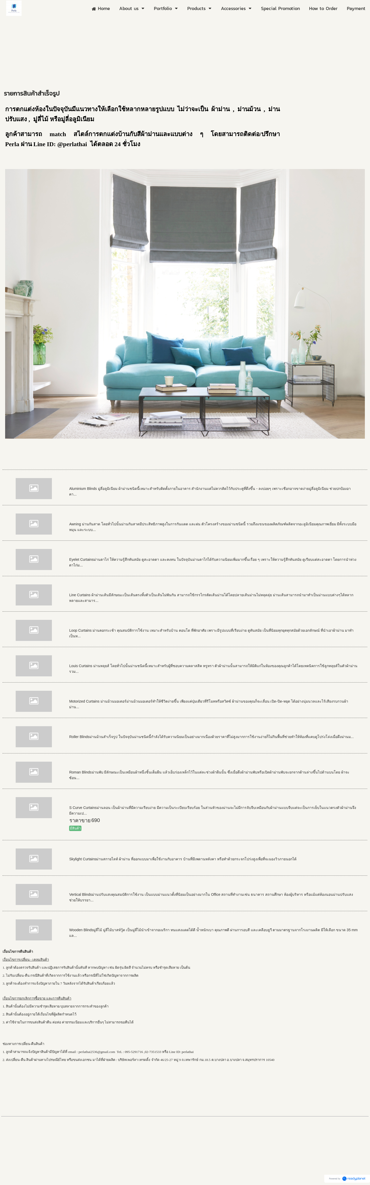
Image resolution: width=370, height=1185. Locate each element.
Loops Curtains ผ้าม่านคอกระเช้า (108, 623)
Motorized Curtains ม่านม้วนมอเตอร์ (111, 694)
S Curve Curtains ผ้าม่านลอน (103, 801)
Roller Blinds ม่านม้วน (95, 730)
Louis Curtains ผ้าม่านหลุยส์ (102, 659)
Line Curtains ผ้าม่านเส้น (98, 588)
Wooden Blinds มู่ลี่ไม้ (94, 923)
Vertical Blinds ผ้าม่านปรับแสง (104, 887)
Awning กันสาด (87, 517)
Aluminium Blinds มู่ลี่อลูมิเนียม (105, 481)
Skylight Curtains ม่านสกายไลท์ (106, 852)
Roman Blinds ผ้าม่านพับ (98, 765)
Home (8, 83)
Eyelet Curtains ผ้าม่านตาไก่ (102, 552)
